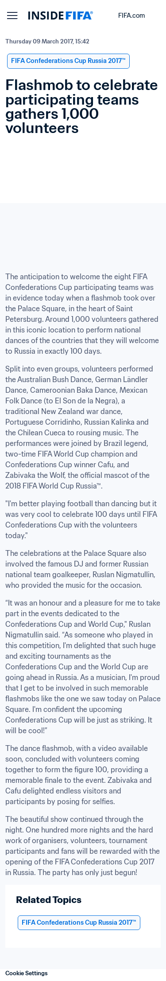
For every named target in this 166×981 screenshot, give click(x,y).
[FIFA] (60, 15)
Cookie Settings (26, 973)
